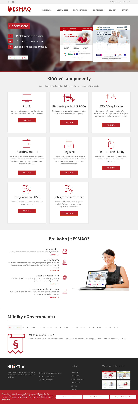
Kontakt (124, 10)
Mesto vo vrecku (80, 10)
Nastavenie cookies (69, 397)
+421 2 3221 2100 (48, 376)
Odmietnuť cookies (96, 397)
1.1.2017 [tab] (48, 327)
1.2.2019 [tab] (114, 327)
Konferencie (98, 10)
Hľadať (126, 2)
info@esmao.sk (47, 380)
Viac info (27, 121)
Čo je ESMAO (46, 10)
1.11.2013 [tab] (14, 327)
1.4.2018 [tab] (98, 327)
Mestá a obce (62, 10)
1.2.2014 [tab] (32, 327)
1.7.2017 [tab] (81, 327)
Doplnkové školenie (116, 2)
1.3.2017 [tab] (65, 327)
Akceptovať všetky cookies (123, 397)
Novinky (112, 10)
